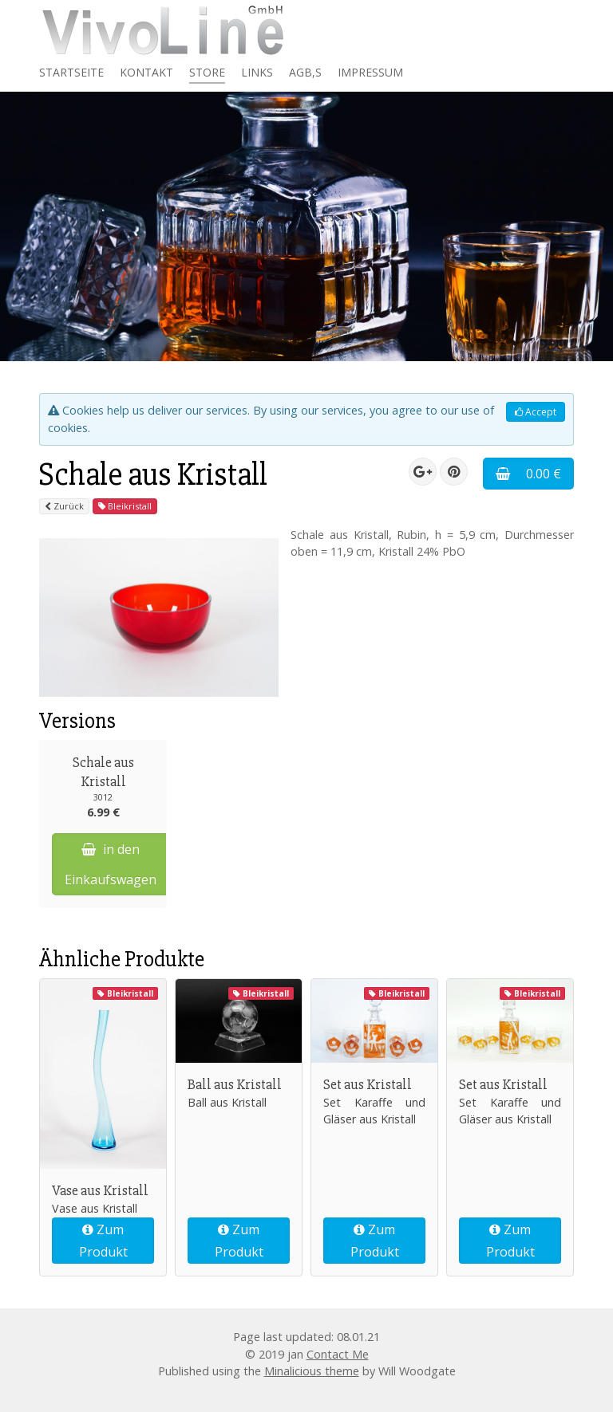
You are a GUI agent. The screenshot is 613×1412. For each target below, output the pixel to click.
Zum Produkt (103, 1241)
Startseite (71, 72)
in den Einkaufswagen (110, 863)
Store (207, 72)
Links (257, 72)
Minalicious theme (311, 1371)
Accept (535, 412)
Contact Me (337, 1354)
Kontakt (146, 72)
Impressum (370, 72)
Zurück (64, 506)
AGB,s (305, 72)
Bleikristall (125, 506)
